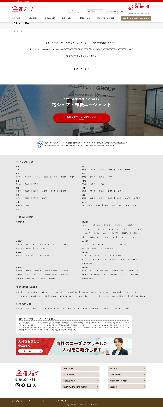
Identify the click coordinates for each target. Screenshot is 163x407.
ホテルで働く (32, 292)
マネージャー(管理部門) (129, 274)
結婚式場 (19, 309)
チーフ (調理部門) (51, 270)
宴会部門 (19, 252)
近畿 (17, 188)
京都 (120, 205)
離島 (27, 205)
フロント (85, 225)
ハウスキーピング (104, 244)
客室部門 (85, 241)
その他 (126, 309)
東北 (83, 166)
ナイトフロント (87, 229)
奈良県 (53, 191)
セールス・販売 (117, 270)
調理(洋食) (19, 278)
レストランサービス (47, 244)
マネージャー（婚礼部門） (130, 259)
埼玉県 (37, 177)
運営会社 (113, 387)
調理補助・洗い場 (22, 274)
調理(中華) (31, 278)
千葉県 (46, 177)
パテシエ (42, 278)
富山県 (27, 184)
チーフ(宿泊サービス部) (90, 233)
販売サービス (110, 237)
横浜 (113, 205)
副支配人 (125, 233)
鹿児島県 (137, 198)
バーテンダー (31, 244)
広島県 (84, 191)
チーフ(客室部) (120, 244)
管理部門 (85, 267)
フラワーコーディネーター (91, 259)
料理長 (28, 270)
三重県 (110, 177)
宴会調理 (38, 270)
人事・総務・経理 (101, 270)
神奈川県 (28, 177)
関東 (17, 174)
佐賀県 (101, 198)
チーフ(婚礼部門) (111, 259)
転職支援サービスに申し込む (81, 117)
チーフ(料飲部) (63, 244)
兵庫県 (27, 191)
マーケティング (132, 270)
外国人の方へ (84, 18)
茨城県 (54, 177)
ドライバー (86, 274)
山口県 (118, 191)
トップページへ (81, 68)
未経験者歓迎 (73, 292)
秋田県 (127, 170)
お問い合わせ (67, 18)
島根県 (110, 191)
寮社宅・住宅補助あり (100, 296)
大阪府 (18, 191)
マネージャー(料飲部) (23, 248)
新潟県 (84, 184)
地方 (17, 209)
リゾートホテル (82, 309)
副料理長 (19, 270)
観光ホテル (106, 309)
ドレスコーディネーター (112, 255)
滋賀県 (44, 191)
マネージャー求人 (131, 292)
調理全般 (65, 270)
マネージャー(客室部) (89, 248)
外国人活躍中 (116, 292)
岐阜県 (101, 177)
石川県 (18, 184)
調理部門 (19, 267)
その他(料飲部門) (41, 248)
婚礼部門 (85, 252)
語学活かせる (36, 296)
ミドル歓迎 (104, 292)
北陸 (17, 181)
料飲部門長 (20, 222)
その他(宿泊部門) (95, 237)
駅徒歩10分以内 (50, 296)
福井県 (35, 184)
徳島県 (18, 198)
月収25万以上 (59, 292)
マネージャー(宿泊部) (110, 233)
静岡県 (92, 177)
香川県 (27, 198)
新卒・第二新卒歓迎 (89, 292)
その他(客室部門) (107, 248)
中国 (83, 188)
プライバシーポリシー (76, 13)
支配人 (134, 233)
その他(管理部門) (88, 278)
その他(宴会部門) (46, 255)
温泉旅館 (94, 309)
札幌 (134, 205)
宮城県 (84, 170)
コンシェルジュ (114, 229)
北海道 (18, 166)
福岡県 (84, 198)
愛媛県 (35, 198)
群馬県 (72, 177)
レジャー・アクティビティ (133, 229)
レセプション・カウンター (128, 237)
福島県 (92, 170)
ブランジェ (37, 274)
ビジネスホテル (47, 309)
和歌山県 (62, 191)
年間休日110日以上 (66, 296)
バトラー (120, 225)
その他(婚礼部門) (88, 263)
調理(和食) (64, 274)
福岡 (106, 205)
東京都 (18, 177)
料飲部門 (19, 241)
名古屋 (98, 205)
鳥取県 (101, 191)
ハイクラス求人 (21, 296)
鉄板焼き (52, 278)
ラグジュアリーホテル (64, 309)
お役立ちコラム (69, 380)
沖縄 (17, 202)
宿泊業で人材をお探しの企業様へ (136, 18)
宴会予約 (19, 255)
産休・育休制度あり (119, 296)
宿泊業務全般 (108, 225)
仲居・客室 (96, 225)
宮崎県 (127, 198)
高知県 (44, 198)
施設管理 (96, 274)
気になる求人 (112, 11)
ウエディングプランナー (90, 255)
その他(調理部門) (50, 274)
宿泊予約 (131, 225)
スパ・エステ (86, 270)
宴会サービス (31, 255)
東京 (83, 205)
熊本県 (92, 198)
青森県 (101, 170)
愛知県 (84, 177)
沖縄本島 (19, 205)
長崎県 (110, 198)
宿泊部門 (85, 222)
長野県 (92, 184)
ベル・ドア (101, 229)
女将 (83, 237)
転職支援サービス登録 (105, 18)
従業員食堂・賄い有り (139, 296)
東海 (83, 174)
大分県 (118, 198)
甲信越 (84, 181)
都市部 (84, 202)
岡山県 (92, 191)
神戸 (127, 205)
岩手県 (110, 170)
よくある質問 (50, 18)
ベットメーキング (88, 244)
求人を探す (33, 18)
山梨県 (101, 184)
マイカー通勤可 (82, 296)
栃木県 (63, 177)
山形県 (118, 170)
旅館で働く (20, 292)
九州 (83, 195)
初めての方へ (17, 18)
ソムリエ (19, 244)
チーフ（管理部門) (110, 274)
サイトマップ (73, 10)
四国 (17, 195)
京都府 (35, 191)
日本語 (92, 11)
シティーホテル (31, 309)
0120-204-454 (141, 8)
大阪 (90, 205)
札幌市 (18, 170)
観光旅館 (117, 309)
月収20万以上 (46, 292)
